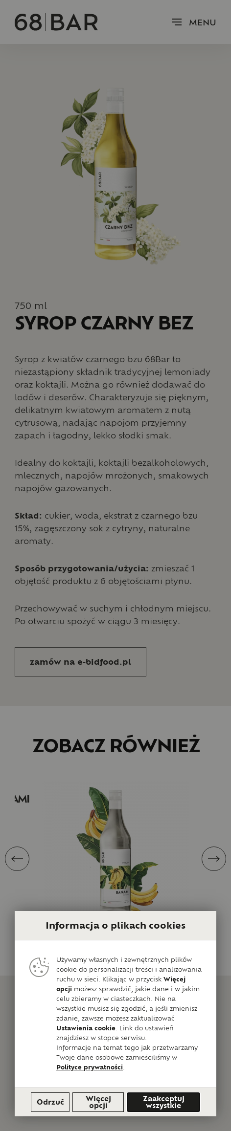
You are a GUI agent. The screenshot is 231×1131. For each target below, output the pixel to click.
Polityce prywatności (89, 1067)
